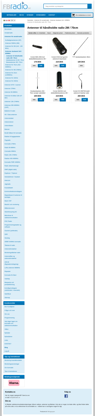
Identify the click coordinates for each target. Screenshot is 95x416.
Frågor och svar (10, 310)
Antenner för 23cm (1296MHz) (11, 74)
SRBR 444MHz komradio (13, 241)
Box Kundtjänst (9, 307)
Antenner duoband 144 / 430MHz (14, 52)
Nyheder (7, 333)
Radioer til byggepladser (12, 136)
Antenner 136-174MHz (14, 101)
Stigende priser (58, 33)
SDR (6, 234)
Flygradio (7, 140)
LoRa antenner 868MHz (12, 268)
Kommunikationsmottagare (13, 191)
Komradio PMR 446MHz (12, 162)
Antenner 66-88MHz (14, 92)
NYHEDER (30, 15)
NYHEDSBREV (41, 15)
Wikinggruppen (51, 411)
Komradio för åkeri (10, 275)
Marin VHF (8, 201)
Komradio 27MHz (10, 144)
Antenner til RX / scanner (13, 85)
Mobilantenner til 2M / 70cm (15, 60)
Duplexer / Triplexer (11, 173)
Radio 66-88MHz (10, 147)
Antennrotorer (9, 122)
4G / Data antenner (11, 114)
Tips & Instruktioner (11, 371)
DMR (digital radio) (11, 169)
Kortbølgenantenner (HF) (13, 40)
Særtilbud (8, 294)
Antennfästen (14, 126)
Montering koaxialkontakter (13, 360)
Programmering (10, 318)
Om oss (7, 314)
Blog (6, 347)
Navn (49, 33)
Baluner (7, 129)
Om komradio (9, 367)
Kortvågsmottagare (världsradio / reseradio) (12, 289)
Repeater (7, 271)
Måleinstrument (9, 208)
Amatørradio (14, 33)
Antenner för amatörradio (14, 36)
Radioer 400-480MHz (11, 158)
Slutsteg (7, 238)
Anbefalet (42, 33)
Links (6, 340)
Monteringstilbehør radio (12, 252)
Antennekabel (9, 118)
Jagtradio (7, 184)
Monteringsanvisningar (12, 364)
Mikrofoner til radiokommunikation (11, 216)
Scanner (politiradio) (11, 230)
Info (34, 65)
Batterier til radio (10, 111)
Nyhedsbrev (8, 336)
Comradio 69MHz (10, 151)
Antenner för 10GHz (11, 78)
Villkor (6, 329)
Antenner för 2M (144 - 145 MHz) (13, 47)
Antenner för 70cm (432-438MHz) (13, 66)
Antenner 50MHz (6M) (12, 43)
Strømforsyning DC (11, 212)
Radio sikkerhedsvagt (11, 166)
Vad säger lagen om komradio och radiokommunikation (11, 323)
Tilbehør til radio (14, 245)
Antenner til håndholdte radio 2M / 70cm (14, 57)
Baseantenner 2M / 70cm (14, 62)
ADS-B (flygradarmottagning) (11, 263)
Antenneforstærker (11, 249)
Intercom (7, 180)
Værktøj (7, 279)
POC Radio (8, 221)
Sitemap (7, 297)
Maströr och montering (12, 204)
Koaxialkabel (9, 188)
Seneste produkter (83, 33)
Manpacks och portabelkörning (10, 283)
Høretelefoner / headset (12, 177)
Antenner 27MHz (14, 88)
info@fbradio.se (15, 397)
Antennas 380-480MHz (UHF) (14, 106)
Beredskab (8, 29)
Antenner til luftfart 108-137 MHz (13, 97)
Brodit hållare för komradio (13, 133)
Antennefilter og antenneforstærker (10, 257)
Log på (7, 351)
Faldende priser (70, 33)
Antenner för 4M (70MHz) (13, 70)
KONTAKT (52, 15)
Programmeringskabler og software (13, 226)
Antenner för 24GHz (11, 81)
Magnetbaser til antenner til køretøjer (13, 196)
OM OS (21, 15)
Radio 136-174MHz (11, 155)
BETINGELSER (11, 15)
